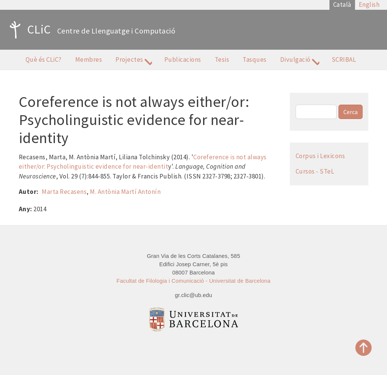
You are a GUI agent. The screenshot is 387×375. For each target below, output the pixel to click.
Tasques (255, 59)
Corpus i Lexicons (320, 156)
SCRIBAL (344, 59)
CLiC (28, 29)
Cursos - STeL (315, 171)
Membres (88, 59)
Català (342, 4)
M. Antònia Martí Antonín (125, 192)
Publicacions (182, 59)
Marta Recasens (64, 192)
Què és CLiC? (44, 59)
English (369, 4)
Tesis (222, 59)
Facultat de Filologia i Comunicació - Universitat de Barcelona (193, 281)
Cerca (350, 112)
